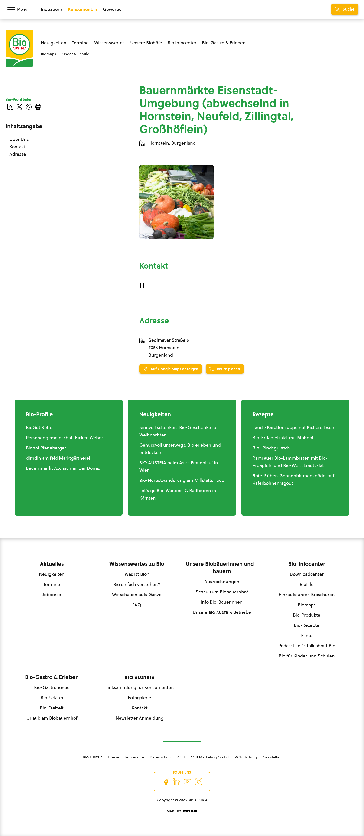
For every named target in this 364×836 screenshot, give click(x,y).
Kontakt (17, 147)
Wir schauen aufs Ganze (137, 595)
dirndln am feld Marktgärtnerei (58, 458)
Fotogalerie (139, 698)
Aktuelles (52, 564)
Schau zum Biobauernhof (222, 592)
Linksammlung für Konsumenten (139, 687)
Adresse (17, 154)
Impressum (134, 757)
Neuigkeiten (53, 43)
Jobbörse (51, 595)
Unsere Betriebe (222, 612)
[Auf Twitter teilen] (19, 106)
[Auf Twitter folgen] (176, 781)
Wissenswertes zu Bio (136, 564)
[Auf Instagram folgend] (198, 781)
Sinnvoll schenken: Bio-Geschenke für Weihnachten (178, 431)
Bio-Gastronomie (52, 687)
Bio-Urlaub (52, 698)
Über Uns (19, 139)
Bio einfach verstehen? (136, 584)
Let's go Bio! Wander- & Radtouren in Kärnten (177, 494)
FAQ (136, 605)
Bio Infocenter (182, 43)
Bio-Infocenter (306, 564)
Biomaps (48, 53)
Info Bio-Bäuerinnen (222, 602)
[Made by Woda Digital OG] (182, 811)
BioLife (307, 584)
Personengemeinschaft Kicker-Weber (64, 438)
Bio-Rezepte (306, 625)
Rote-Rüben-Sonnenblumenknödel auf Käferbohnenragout (293, 479)
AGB (181, 757)
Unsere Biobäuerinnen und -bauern (222, 567)
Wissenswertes (109, 43)
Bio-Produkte (306, 615)
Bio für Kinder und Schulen (307, 656)
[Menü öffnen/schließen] (20, 9)
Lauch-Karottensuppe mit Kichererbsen (293, 427)
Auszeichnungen (221, 582)
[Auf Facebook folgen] (165, 781)
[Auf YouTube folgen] (187, 781)
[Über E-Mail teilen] (28, 106)
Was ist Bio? (137, 574)
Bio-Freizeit (52, 708)
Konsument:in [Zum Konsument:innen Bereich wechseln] (82, 9)
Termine (80, 43)
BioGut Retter (40, 427)
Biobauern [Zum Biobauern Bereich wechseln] (51, 9)
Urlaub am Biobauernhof (51, 718)
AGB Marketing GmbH (209, 757)
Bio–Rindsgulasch (271, 448)
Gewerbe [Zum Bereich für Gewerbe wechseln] (112, 9)
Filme (306, 635)
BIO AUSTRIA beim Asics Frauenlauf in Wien (178, 466)
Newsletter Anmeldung (140, 718)
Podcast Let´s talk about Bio (306, 646)
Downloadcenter (307, 574)
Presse (113, 757)
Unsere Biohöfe (146, 43)
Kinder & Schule (75, 53)
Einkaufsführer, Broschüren (307, 595)
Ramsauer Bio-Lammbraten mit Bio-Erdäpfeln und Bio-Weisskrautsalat (290, 461)
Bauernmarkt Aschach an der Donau (63, 468)
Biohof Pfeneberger (46, 448)
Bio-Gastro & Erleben (224, 43)
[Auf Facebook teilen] (10, 106)
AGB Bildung (246, 757)
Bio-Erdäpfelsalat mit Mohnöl (283, 438)
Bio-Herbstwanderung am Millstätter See (181, 480)
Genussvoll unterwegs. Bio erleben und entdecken (180, 448)
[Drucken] (38, 106)
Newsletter (272, 757)
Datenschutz (161, 757)
